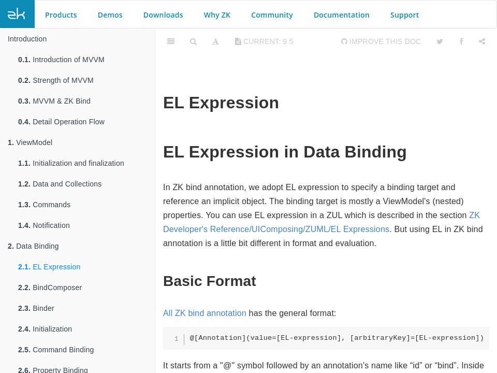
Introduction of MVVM (61, 59)
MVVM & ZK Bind (54, 101)
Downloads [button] (163, 15)
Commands (44, 204)
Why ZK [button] (217, 15)
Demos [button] (110, 15)
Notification (44, 225)
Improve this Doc (381, 41)
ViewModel (30, 142)
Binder (36, 308)
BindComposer (50, 287)
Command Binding (56, 350)
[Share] (482, 41)
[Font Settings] (215, 41)
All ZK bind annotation (204, 313)
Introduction (27, 39)
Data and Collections (59, 184)
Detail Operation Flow (61, 122)
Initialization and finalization (71, 163)
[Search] (193, 41)
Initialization (45, 329)
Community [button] (272, 15)
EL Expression (49, 267)
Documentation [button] (342, 15)
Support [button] (404, 15)
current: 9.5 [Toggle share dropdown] (264, 41)
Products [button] (61, 15)
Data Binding (33, 246)
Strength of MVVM (56, 80)
